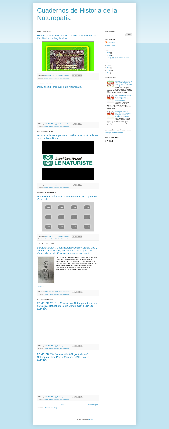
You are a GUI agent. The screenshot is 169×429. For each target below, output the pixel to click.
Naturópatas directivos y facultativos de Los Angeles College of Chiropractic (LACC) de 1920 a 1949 (123, 114)
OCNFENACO (111, 42)
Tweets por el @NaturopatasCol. (114, 132)
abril (110, 55)
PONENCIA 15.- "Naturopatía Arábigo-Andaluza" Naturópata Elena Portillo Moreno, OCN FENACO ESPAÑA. (63, 357)
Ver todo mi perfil (110, 45)
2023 (108, 67)
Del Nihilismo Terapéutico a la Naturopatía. (59, 86)
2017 (108, 70)
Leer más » (40, 286)
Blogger (90, 419)
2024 (108, 65)
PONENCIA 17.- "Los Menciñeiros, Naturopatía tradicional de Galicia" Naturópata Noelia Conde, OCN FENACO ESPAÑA (67, 306)
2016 (108, 73)
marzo (111, 62)
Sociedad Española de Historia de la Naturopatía (56, 78)
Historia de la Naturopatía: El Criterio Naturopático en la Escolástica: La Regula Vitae (66, 37)
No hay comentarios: (64, 75)
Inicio (62, 404)
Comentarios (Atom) (51, 408)
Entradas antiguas (93, 404)
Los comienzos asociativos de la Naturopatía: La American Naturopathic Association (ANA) (123, 98)
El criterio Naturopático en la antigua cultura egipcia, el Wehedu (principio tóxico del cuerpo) (123, 84)
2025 (108, 53)
